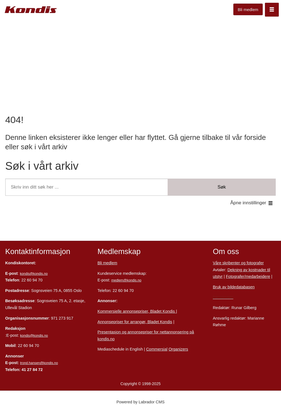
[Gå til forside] (30, 9)
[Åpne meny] (272, 10)
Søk (222, 187)
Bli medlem (248, 9)
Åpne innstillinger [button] (248, 202)
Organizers (178, 349)
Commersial (156, 349)
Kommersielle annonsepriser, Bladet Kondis (137, 311)
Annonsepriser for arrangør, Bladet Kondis (135, 322)
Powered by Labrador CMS (140, 402)
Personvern (223, 297)
